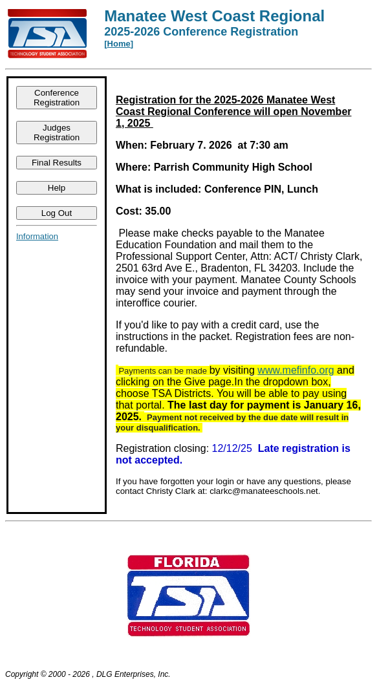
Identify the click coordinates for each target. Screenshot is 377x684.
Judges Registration (57, 132)
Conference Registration (57, 97)
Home (119, 43)
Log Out (56, 213)
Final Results (56, 162)
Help (56, 188)
